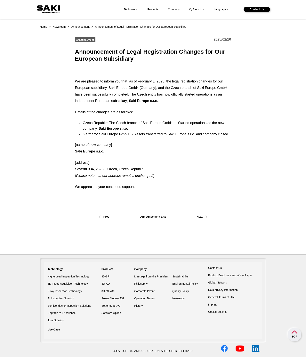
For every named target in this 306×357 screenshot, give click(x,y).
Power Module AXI (112, 298)
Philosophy (141, 283)
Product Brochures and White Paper (230, 275)
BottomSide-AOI (111, 305)
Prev (106, 216)
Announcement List (153, 216)
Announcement (80, 26)
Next (200, 216)
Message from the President (151, 276)
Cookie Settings (217, 311)
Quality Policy (180, 291)
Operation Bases (144, 298)
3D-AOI (106, 283)
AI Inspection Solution (61, 298)
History (138, 305)
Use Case (54, 329)
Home (43, 26)
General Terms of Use (221, 297)
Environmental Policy (185, 283)
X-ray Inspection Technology (65, 291)
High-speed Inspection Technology (68, 276)
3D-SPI (105, 276)
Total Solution (56, 320)
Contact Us (257, 9)
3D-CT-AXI (108, 291)
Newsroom (59, 26)
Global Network (217, 282)
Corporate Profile (144, 291)
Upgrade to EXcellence (62, 312)
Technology (131, 9)
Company (174, 9)
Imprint (212, 304)
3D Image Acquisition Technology (68, 283)
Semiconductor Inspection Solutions (69, 305)
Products (152, 9)
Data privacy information (223, 289)
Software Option (111, 312)
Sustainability (180, 276)
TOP (294, 336)
